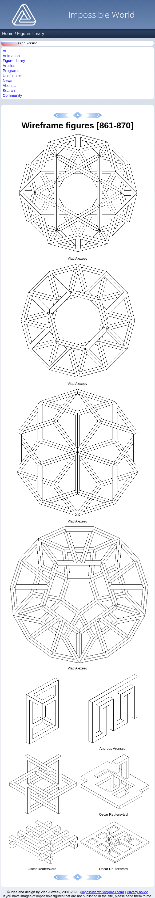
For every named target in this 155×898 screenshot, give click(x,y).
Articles (9, 66)
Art (5, 51)
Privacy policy (137, 892)
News (7, 80)
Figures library (30, 33)
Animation (11, 56)
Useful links (12, 76)
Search (9, 90)
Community (12, 95)
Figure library (14, 60)
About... (9, 85)
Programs (11, 71)
